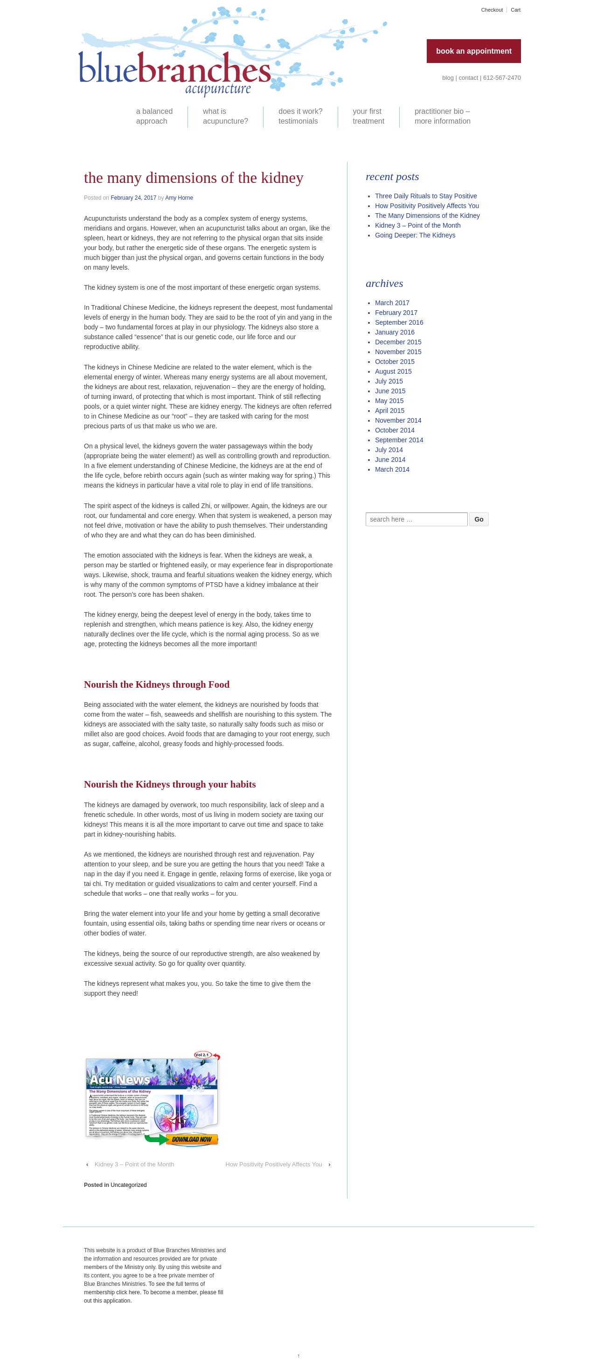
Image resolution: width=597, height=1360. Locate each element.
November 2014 (398, 420)
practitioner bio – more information (443, 116)
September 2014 (399, 440)
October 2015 (395, 361)
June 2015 (390, 391)
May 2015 (389, 401)
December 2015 (398, 342)
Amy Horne (179, 198)
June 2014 (390, 459)
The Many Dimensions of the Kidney (427, 215)
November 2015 (398, 352)
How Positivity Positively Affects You (274, 1164)
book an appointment (474, 51)
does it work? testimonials (300, 116)
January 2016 (395, 332)
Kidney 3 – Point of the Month (134, 1164)
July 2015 (389, 381)
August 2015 (393, 371)
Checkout (492, 10)
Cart (516, 10)
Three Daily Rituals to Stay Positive (426, 196)
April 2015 (389, 410)
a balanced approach (154, 116)
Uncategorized (128, 1185)
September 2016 (399, 322)
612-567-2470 (502, 77)
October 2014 (395, 430)
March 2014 (392, 469)
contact (469, 77)
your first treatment (369, 116)
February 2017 (396, 312)
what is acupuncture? (225, 116)
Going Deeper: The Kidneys (415, 235)
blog (448, 77)
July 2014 (389, 449)
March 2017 (392, 303)
